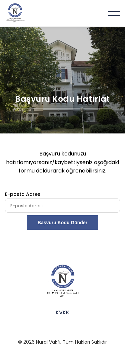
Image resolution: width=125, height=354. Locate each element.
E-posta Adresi (23, 194)
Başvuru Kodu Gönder (62, 222)
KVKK (62, 312)
